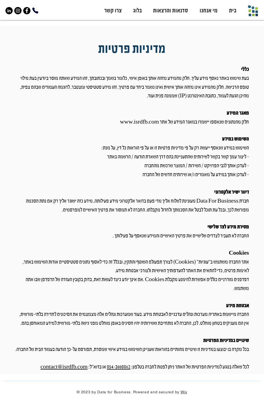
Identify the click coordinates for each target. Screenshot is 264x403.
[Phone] (35, 10)
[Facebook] (26, 10)
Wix (183, 392)
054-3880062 (118, 367)
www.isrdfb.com (139, 122)
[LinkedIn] (9, 10)
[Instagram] (18, 10)
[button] (169, 11)
